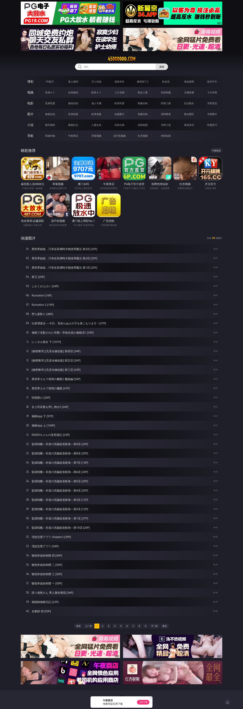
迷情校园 (143, 125)
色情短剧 (166, 135)
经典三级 (166, 103)
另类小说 (166, 125)
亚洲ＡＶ (50, 92)
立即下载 (143, 702)
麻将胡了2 (142, 81)
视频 (30, 92)
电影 (30, 103)
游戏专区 (119, 81)
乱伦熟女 (189, 103)
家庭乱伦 (73, 125)
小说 (30, 125)
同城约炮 (50, 135)
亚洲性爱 (50, 103)
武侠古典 (119, 125)
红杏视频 (143, 135)
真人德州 (73, 81)
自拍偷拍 (73, 92)
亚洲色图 (73, 114)
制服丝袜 (143, 103)
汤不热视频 (119, 135)
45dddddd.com (121, 59)
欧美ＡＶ (96, 92)
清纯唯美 (166, 114)
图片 (30, 114)
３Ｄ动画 (119, 92)
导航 (30, 136)
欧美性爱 (119, 103)
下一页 (154, 625)
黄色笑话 (189, 125)
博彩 (30, 81)
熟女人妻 (143, 92)
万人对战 (96, 81)
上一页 (88, 625)
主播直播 (189, 92)
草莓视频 (96, 135)
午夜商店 (73, 135)
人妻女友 (96, 125)
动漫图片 (119, 114)
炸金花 (166, 81)
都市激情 (50, 125)
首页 (78, 625)
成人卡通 (96, 103)
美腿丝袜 (143, 114)
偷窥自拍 (50, 114)
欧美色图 (96, 114)
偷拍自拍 (73, 103)
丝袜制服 (166, 92)
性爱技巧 (212, 125)
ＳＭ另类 (212, 92)
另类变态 (212, 103)
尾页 (164, 625)
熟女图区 (189, 114)
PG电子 (50, 81)
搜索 (161, 66)
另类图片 (212, 114)
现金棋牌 (189, 81)
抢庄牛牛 (212, 81)
